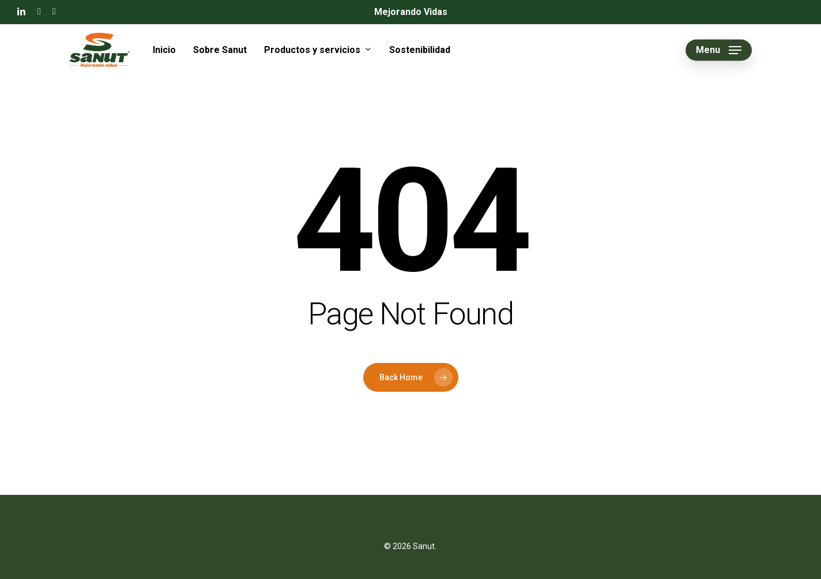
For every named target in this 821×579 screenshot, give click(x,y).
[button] (719, 50)
